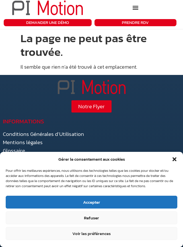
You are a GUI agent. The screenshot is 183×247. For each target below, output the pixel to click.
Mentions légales (23, 142)
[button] (174, 159)
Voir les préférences (91, 233)
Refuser (91, 218)
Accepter (91, 202)
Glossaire (14, 150)
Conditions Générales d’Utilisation (43, 134)
